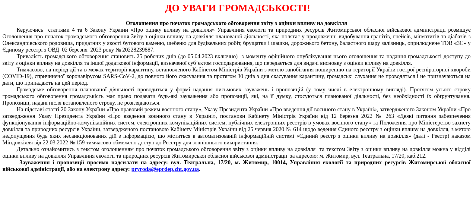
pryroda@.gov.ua (165, 169)
